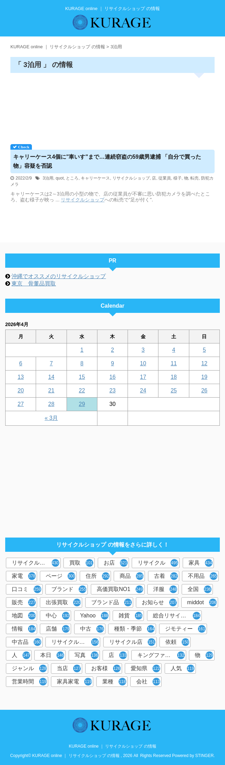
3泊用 (48, 178)
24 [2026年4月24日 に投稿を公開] (143, 390)
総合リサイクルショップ (177, 616)
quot (59, 178)
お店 (116, 563)
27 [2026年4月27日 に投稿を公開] (21, 404)
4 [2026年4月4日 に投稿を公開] (173, 350)
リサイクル (158, 563)
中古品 (26, 642)
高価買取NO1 (120, 589)
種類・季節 (134, 629)
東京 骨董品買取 (33, 283)
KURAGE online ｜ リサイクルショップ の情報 (112, 746)
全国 (199, 589)
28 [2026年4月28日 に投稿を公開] (51, 404)
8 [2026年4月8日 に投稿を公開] (82, 363)
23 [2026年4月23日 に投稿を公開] (113, 390)
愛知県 (145, 668)
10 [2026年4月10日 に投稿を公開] (143, 363)
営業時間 (29, 681)
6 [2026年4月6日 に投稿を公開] (20, 363)
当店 (69, 668)
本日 (52, 655)
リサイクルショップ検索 (75, 642)
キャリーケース (95, 178)
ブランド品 (111, 602)
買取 (82, 563)
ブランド (68, 589)
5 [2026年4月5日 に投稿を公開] (204, 350)
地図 (24, 616)
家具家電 (74, 681)
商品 (132, 576)
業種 (114, 681)
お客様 (106, 668)
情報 (24, 629)
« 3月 (51, 418)
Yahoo (94, 616)
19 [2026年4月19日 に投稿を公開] (204, 377)
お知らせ (159, 602)
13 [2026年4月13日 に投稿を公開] (21, 377)
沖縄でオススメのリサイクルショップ (58, 276)
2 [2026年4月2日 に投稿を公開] (112, 350)
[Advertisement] (112, 106)
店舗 (58, 629)
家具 (201, 563)
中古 (92, 629)
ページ (60, 576)
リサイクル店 (132, 642)
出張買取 (63, 602)
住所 (98, 576)
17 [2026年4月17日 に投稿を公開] (143, 377)
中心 (58, 616)
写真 (86, 655)
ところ (72, 178)
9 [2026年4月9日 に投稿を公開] (112, 363)
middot (202, 602)
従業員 (164, 178)
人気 (182, 668)
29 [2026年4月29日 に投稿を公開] (82, 404)
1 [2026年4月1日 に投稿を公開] (82, 350)
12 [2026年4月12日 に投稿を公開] (204, 363)
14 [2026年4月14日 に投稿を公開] (51, 377)
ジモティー (185, 629)
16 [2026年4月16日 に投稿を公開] (113, 377)
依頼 (177, 642)
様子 (177, 178)
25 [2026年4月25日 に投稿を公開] (174, 390)
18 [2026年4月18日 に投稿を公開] (174, 377)
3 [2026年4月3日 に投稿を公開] (143, 350)
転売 (194, 178)
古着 (166, 576)
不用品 (202, 576)
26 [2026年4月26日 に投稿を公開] (204, 390)
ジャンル (29, 668)
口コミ (26, 589)
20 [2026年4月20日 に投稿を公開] (21, 390)
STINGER (204, 755)
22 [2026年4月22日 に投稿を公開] (82, 390)
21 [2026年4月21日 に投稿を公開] (51, 390)
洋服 (165, 589)
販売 (24, 602)
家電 (24, 576)
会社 (148, 681)
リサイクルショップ (131, 178)
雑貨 (130, 616)
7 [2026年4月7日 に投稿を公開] (51, 363)
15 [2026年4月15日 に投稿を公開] (82, 377)
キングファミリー (161, 655)
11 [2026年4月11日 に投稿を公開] (174, 363)
